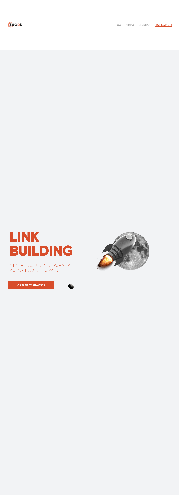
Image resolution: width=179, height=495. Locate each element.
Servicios (130, 24)
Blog (119, 24)
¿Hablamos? (144, 24)
